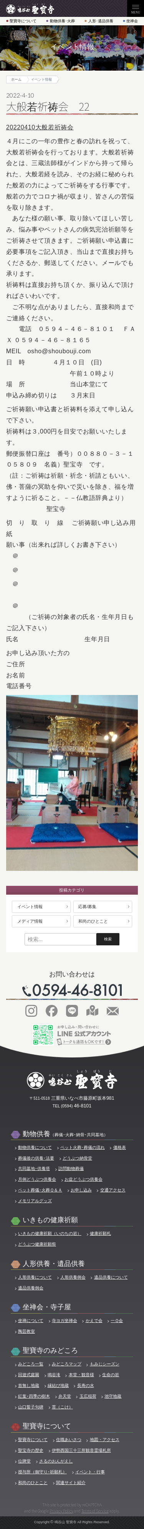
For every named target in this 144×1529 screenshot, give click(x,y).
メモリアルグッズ (35, 1200)
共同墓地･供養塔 (34, 1168)
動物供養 (65, 1134)
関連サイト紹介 (71, 1482)
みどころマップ (66, 1364)
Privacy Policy (61, 1511)
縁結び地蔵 (58, 1385)
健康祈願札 (100, 1233)
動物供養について (35, 1147)
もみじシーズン (104, 1364)
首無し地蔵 (28, 1385)
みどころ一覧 (30, 1364)
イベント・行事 (90, 1471)
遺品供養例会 (30, 1288)
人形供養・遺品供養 (54, 1264)
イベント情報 (30, 906)
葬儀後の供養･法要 (36, 1158)
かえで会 (94, 1320)
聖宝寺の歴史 (30, 1450)
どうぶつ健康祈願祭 (37, 1244)
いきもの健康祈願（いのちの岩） (49, 1233)
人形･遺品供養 (100, 21)
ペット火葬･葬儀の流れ (82, 1147)
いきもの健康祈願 (50, 1220)
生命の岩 (110, 1374)
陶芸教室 (26, 1331)
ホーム (16, 79)
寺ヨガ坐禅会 (64, 1320)
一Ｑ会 (117, 1320)
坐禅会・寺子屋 (47, 1307)
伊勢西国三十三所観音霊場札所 (81, 1450)
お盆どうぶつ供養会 (84, 1179)
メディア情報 (30, 921)
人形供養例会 (73, 1277)
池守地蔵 (112, 1396)
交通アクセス (113, 1190)
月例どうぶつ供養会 (37, 1179)
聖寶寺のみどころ (50, 1350)
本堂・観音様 (81, 1374)
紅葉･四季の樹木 (34, 1396)
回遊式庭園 (28, 1374)
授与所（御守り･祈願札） (42, 1471)
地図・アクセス (104, 1439)
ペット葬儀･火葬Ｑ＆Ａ (40, 1190)
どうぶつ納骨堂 (77, 1158)
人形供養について (35, 1277)
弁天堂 (64, 1396)
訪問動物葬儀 (71, 1168)
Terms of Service (95, 1511)
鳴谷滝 (54, 1374)
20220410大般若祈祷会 (40, 127)
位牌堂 (24, 1461)
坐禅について (30, 1320)
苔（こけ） (62, 1407)
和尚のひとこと (93, 921)
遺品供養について (111, 1277)
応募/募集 (87, 906)
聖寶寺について (23, 21)
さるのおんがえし (56, 1461)
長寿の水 (85, 1385)
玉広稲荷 (87, 1396)
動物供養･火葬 (62, 21)
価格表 (119, 1147)
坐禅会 (132, 21)
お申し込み (81, 1190)
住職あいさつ (68, 1439)
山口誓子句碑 (30, 1407)
